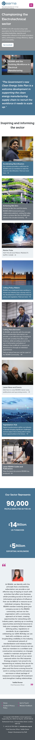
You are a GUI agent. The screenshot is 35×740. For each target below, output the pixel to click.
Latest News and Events (12, 387)
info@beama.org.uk (26, 726)
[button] (31, 5)
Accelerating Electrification (13, 164)
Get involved (7, 45)
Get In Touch (24, 703)
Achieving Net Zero (10, 206)
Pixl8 (25, 732)
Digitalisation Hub (10, 425)
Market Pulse (8, 250)
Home (5, 703)
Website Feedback (26, 706)
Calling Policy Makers (11, 288)
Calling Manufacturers (11, 330)
